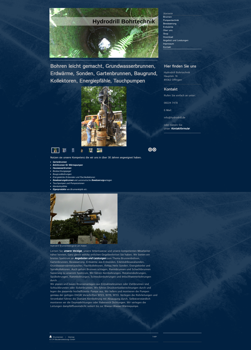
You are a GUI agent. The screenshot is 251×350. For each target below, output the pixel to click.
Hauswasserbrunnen (62, 168)
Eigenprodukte (59, 189)
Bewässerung (97, 180)
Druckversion (56, 337)
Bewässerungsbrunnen (63, 180)
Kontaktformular (180, 129)
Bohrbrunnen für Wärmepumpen (68, 165)
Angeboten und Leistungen (90, 258)
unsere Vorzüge (73, 251)
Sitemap (71, 337)
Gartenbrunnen (60, 162)
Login (155, 336)
